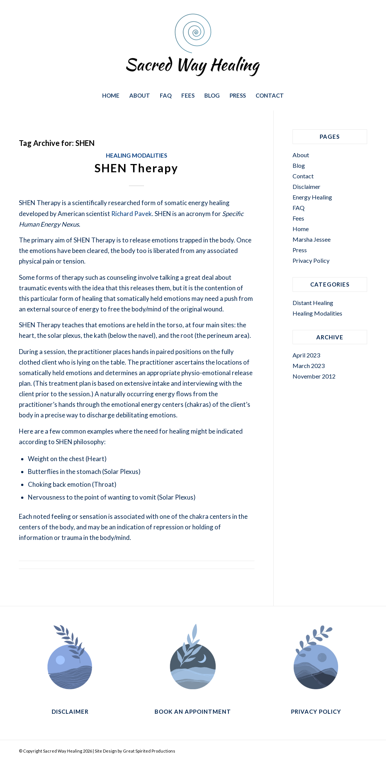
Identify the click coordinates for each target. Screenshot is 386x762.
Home (301, 228)
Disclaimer (306, 186)
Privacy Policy (311, 260)
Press (300, 249)
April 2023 (306, 355)
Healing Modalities (136, 155)
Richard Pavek (131, 214)
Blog (299, 165)
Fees (298, 218)
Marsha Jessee (312, 239)
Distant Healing (313, 302)
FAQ (299, 207)
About (301, 154)
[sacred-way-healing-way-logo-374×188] (193, 44)
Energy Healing (312, 197)
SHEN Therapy (136, 168)
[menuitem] (110, 95)
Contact (303, 175)
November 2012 (314, 376)
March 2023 (309, 365)
